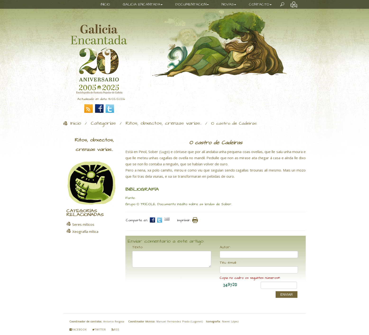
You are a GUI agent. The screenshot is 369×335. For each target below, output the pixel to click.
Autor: (225, 247)
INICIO (105, 4)
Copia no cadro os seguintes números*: (250, 278)
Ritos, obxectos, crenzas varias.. (163, 123)
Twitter (99, 329)
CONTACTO (260, 4)
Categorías (103, 123)
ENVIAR (286, 294)
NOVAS (229, 4)
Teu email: (228, 262)
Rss (115, 329)
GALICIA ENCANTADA (143, 4)
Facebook (78, 329)
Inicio (75, 123)
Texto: (137, 247)
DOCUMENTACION (192, 4)
